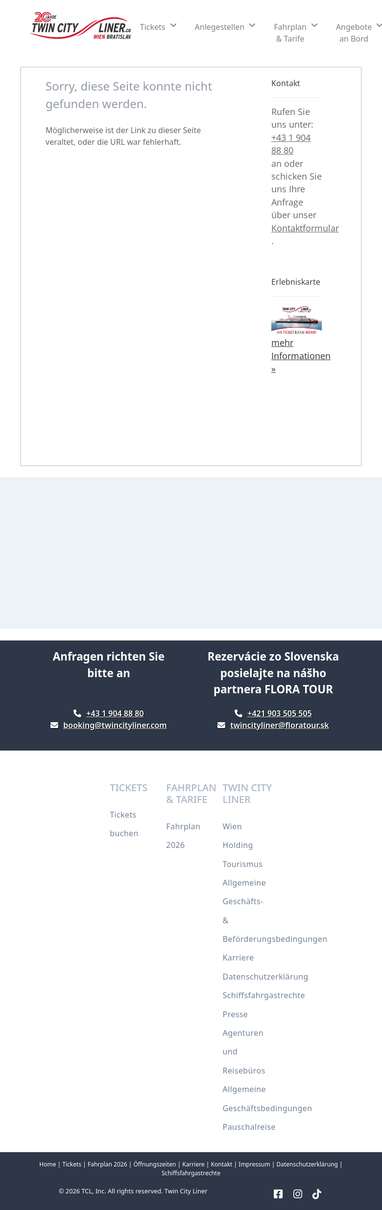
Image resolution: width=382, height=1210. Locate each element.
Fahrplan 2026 (107, 1164)
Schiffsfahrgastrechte (264, 995)
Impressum (254, 1164)
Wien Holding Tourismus (243, 845)
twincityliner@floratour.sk (279, 725)
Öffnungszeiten (154, 1164)
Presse (235, 1014)
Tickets (71, 1164)
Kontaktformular (305, 228)
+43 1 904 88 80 (114, 713)
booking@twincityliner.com (115, 725)
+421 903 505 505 (279, 713)
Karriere (238, 957)
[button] (158, 27)
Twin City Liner (186, 1191)
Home (47, 1164)
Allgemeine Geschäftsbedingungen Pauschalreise (267, 1108)
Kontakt (222, 1164)
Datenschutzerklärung (266, 976)
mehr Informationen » (301, 355)
